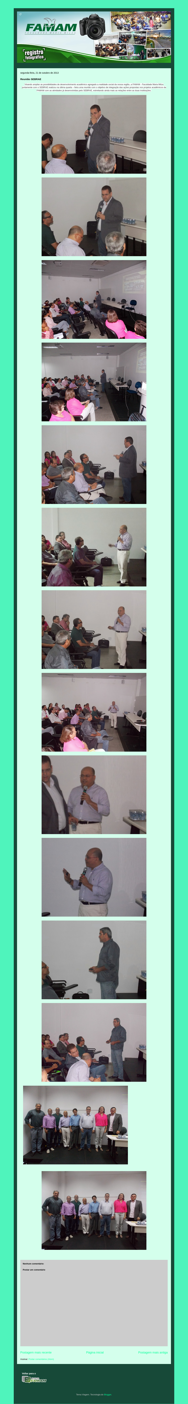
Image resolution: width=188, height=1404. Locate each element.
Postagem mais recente (36, 1352)
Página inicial (95, 1352)
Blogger (107, 1394)
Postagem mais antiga (153, 1352)
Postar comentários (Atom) (41, 1359)
